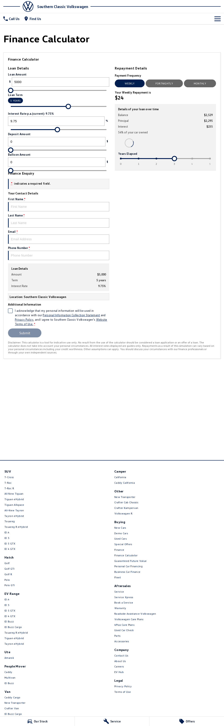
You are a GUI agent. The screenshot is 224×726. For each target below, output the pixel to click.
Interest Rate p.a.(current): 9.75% (58, 119)
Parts (117, 635)
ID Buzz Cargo (13, 627)
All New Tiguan (13, 493)
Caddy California (124, 482)
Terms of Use (122, 691)
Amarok (9, 657)
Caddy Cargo (12, 697)
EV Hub (119, 672)
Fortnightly (164, 83)
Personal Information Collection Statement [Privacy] (71, 315)
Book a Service (123, 602)
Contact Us (121, 655)
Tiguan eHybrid (14, 499)
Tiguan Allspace (14, 504)
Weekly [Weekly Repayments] (130, 83)
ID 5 (6, 538)
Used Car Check (124, 630)
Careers (119, 666)
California (120, 477)
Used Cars (120, 538)
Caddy (8, 672)
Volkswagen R (123, 513)
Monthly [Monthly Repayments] (200, 83)
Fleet (117, 577)
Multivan (10, 677)
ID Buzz (9, 621)
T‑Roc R (9, 488)
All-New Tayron (14, 510)
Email (58, 237)
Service (119, 591)
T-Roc (8, 482)
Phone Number (58, 253)
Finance (119, 549)
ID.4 (6, 532)
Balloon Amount (58, 160)
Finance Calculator (126, 555)
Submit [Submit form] (24, 333)
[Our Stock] (37, 721)
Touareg (9, 521)
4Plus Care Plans (124, 624)
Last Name (58, 221)
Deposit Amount (58, 139)
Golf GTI (9, 568)
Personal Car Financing (128, 566)
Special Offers (123, 544)
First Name (58, 204)
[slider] (10, 90)
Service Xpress (123, 597)
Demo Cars (121, 533)
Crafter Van (11, 708)
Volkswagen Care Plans (128, 619)
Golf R (8, 574)
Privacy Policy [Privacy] (24, 319)
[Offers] (186, 721)
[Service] (112, 721)
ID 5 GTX (10, 543)
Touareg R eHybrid (16, 526)
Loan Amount (58, 80)
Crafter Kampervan (126, 508)
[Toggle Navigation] (217, 18)
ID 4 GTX (10, 549)
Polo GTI (9, 585)
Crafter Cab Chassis (126, 502)
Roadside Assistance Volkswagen (135, 613)
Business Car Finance (127, 571)
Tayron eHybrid (14, 516)
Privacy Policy (123, 686)
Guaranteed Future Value (130, 561)
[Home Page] (19, 6)
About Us (120, 661)
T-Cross (9, 477)
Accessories (121, 641)
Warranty (120, 608)
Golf (7, 563)
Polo (7, 579)
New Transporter (15, 702)
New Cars (120, 527)
